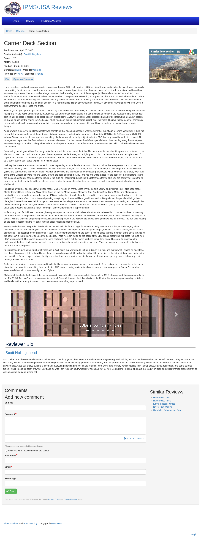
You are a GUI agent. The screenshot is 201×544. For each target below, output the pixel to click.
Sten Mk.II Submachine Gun (167, 410)
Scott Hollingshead (33, 54)
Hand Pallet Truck (162, 397)
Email (8, 467)
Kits (7, 79)
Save (10, 491)
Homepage (10, 478)
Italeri (18, 70)
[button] (100, 313)
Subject (9, 402)
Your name (10, 455)
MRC (20, 74)
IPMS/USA (56, 523)
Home (9, 31)
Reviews (20, 31)
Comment (10, 414)
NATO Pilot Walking (162, 407)
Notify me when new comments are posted (27, 450)
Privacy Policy (54, 499)
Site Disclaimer (11, 523)
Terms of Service (70, 499)
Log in (194, 534)
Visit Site (36, 70)
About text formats (134, 438)
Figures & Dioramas (23, 79)
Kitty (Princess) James (164, 404)
